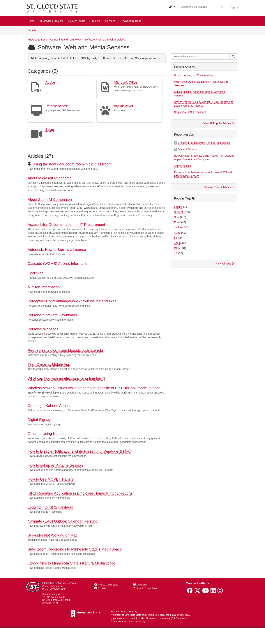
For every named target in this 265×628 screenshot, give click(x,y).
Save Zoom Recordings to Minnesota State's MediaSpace (75, 549)
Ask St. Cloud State (106, 584)
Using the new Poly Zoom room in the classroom (72, 164)
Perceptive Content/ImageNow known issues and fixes (72, 301)
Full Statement (179, 618)
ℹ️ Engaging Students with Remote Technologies (202, 142)
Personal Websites (43, 329)
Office (177, 248)
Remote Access (56, 106)
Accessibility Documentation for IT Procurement (66, 225)
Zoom (49, 129)
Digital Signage (40, 420)
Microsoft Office (125, 82)
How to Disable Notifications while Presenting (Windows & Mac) (79, 451)
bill (175, 237)
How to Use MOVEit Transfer (51, 479)
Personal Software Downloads (52, 315)
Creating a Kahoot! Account (50, 406)
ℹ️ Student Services (185, 149)
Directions (140, 584)
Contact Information (52, 586)
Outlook (178, 227)
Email (177, 222)
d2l (176, 253)
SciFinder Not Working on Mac (52, 535)
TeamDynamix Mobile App (49, 364)
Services (110, 21)
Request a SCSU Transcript (190, 112)
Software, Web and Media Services (105, 39)
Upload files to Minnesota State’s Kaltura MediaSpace (71, 563)
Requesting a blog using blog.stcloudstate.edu (65, 350)
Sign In (235, 7)
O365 (177, 232)
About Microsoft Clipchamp (50, 178)
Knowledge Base (131, 21)
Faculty (178, 206)
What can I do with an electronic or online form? (66, 378)
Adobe (50, 82)
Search (33, 30)
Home (31, 21)
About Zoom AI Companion (50, 199)
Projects (95, 21)
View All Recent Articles (219, 187)
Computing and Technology (65, 39)
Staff (176, 217)
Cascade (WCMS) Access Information (58, 264)
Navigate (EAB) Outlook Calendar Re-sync (62, 521)
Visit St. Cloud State (145, 588)
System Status (76, 21)
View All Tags (225, 263)
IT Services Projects (51, 21)
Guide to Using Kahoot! (47, 434)
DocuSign (36, 273)
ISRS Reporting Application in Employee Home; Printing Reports (80, 493)
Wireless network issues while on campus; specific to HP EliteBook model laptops (94, 388)
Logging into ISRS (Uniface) (50, 507)
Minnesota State (132, 615)
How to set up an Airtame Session (55, 465)
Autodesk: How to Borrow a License (57, 250)
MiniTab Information (44, 287)
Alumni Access (182, 165)
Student (178, 212)
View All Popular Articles (218, 123)
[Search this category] (200, 56)
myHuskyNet (123, 106)
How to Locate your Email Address (193, 75)
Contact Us (101, 588)
